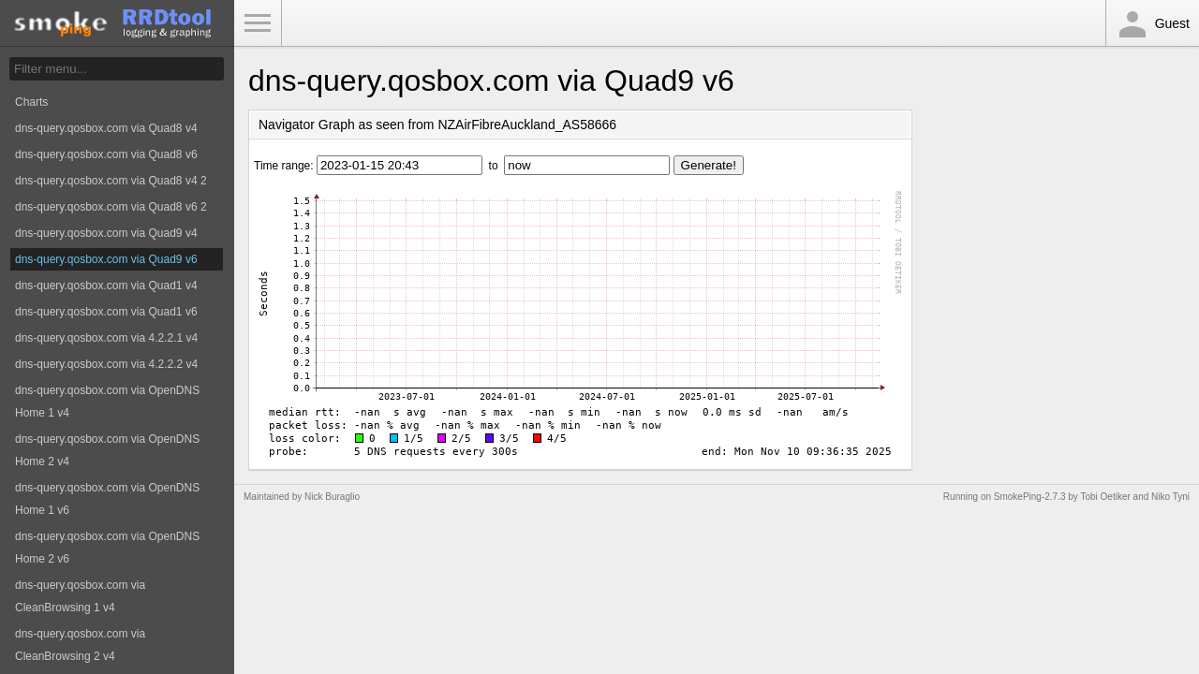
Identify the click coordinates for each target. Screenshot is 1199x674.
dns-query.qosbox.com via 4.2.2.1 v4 (106, 337)
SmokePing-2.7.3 (1030, 496)
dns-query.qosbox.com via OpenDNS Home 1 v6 (107, 499)
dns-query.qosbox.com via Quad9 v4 (106, 233)
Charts (31, 102)
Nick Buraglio (332, 496)
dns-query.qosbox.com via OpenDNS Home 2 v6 (107, 547)
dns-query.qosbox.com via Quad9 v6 (106, 259)
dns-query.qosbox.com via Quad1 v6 (106, 311)
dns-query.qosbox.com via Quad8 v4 (106, 128)
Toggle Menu (257, 23)
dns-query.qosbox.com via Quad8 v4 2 (111, 180)
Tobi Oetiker (1105, 496)
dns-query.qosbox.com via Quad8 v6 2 (111, 206)
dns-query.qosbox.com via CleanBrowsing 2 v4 (80, 645)
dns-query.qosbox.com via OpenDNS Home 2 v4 (107, 450)
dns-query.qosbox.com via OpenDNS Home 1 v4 (107, 401)
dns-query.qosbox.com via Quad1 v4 (106, 285)
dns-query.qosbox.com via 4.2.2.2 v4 (106, 364)
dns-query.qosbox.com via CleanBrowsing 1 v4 (80, 596)
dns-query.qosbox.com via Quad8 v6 (106, 154)
